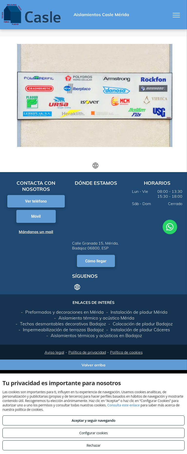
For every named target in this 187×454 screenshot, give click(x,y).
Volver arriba (93, 364)
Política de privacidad (87, 352)
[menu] (176, 15)
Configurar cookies (93, 433)
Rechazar (93, 445)
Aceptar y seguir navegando (93, 420)
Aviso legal (54, 352)
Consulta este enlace (123, 405)
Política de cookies (126, 352)
